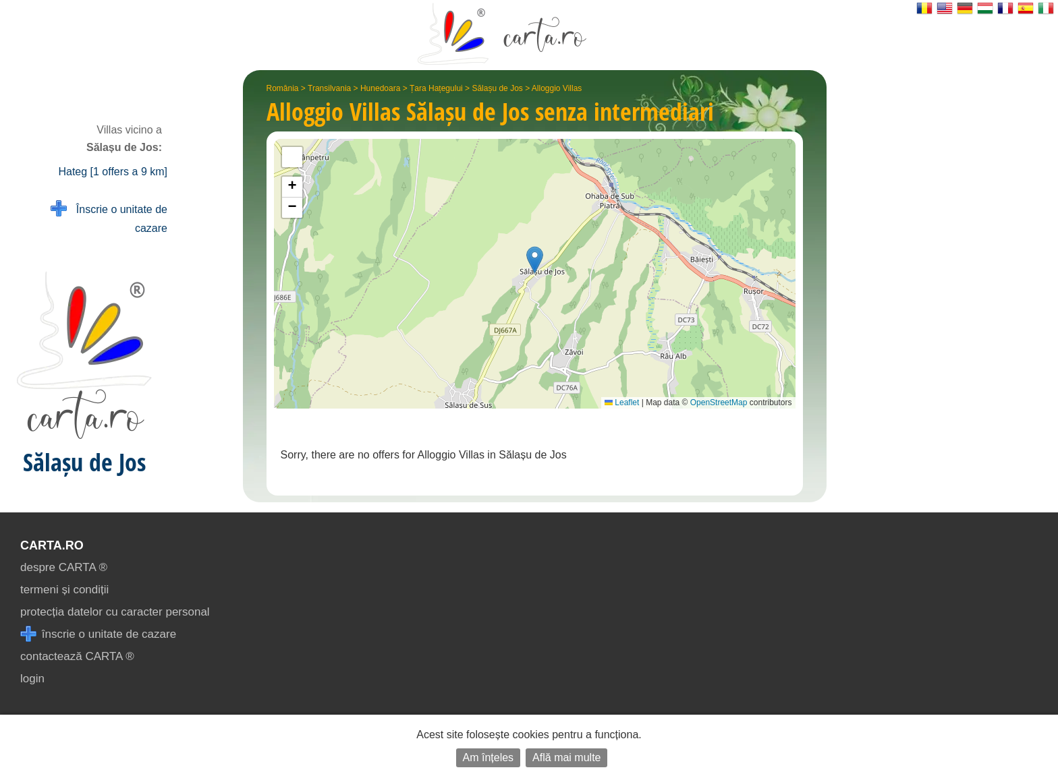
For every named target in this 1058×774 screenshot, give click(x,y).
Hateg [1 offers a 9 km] (112, 171)
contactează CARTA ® (77, 656)
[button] (534, 260)
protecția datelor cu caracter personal (115, 611)
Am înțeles (488, 757)
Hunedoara (380, 88)
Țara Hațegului (436, 88)
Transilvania (329, 88)
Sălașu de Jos (497, 88)
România (283, 88)
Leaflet (622, 402)
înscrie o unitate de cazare (98, 634)
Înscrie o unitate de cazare (109, 217)
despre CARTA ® (63, 567)
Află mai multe (566, 757)
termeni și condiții (64, 589)
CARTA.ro (52, 545)
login (32, 678)
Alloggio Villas (557, 88)
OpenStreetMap (719, 402)
